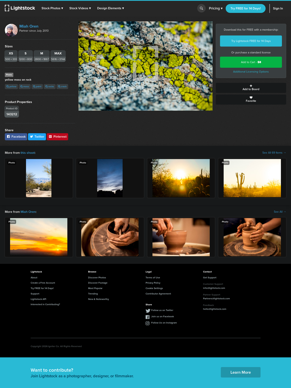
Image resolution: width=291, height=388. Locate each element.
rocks (49, 86)
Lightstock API (38, 299)
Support (35, 293)
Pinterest (57, 136)
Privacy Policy (153, 283)
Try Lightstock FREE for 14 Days (251, 41)
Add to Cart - (251, 62)
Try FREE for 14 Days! (246, 8)
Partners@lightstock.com (216, 298)
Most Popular (95, 288)
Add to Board (251, 87)
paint (37, 86)
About (34, 277)
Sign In (278, 8)
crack (62, 86)
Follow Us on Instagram (164, 323)
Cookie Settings (154, 288)
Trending (93, 293)
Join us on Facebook (162, 316)
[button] (52, 8)
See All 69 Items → (274, 153)
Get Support (209, 277)
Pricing (215, 8)
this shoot (28, 152)
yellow (11, 86)
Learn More (241, 372)
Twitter (37, 136)
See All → (280, 212)
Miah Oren (29, 26)
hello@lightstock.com (214, 309)
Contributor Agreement (158, 293)
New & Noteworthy (98, 299)
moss (24, 86)
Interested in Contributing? (45, 304)
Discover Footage (97, 283)
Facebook (16, 136)
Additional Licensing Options (251, 72)
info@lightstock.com (214, 288)
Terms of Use (153, 277)
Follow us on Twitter (162, 310)
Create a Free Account (43, 283)
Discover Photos (97, 277)
